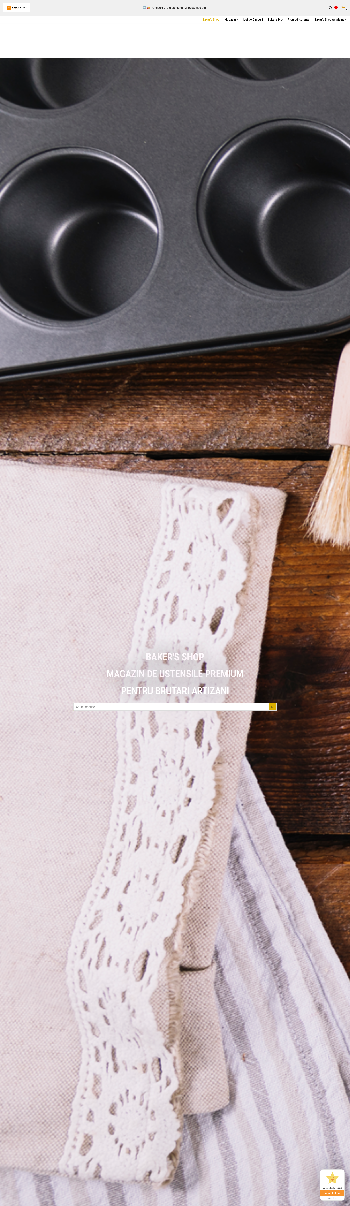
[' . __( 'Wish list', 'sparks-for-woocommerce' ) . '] (336, 8)
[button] (237, 19)
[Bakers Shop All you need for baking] (16, 7)
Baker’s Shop (210, 19)
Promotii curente (298, 19)
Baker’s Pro (275, 19)
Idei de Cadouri (253, 19)
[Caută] (330, 8)
